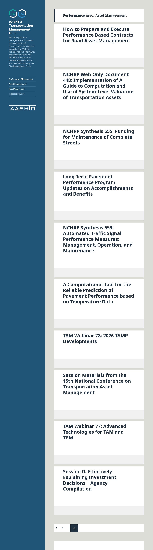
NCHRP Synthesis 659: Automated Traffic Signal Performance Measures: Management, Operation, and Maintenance (98, 239)
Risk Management (17, 89)
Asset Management (17, 84)
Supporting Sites (17, 94)
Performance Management (21, 79)
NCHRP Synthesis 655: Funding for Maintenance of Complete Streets (98, 137)
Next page (74, 528)
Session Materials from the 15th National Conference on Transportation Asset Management (97, 383)
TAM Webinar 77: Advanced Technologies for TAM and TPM (94, 432)
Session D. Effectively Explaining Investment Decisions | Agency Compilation (89, 480)
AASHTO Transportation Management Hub (21, 27)
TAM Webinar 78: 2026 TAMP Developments (95, 338)
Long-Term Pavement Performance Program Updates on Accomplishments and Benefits (98, 185)
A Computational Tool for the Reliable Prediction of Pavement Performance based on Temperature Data (98, 293)
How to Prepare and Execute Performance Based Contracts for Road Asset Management (98, 35)
